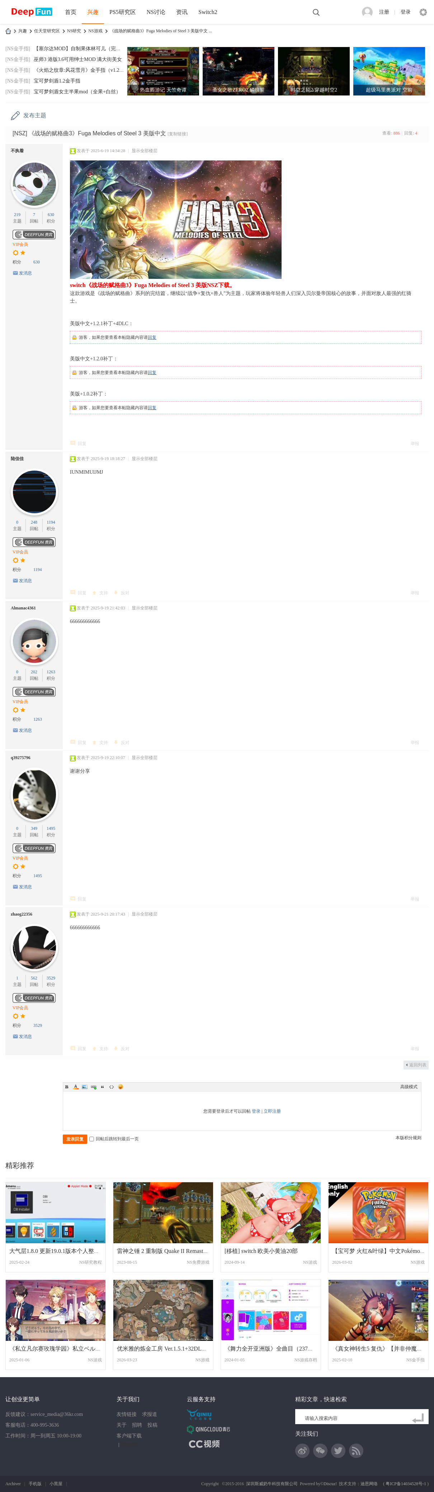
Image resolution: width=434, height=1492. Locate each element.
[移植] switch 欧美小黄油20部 (261, 1251)
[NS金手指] (17, 48)
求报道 (149, 1414)
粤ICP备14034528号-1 (406, 1483)
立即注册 (272, 1111)
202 (34, 671)
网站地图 (129, 1444)
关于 (122, 1425)
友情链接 (127, 1414)
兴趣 (93, 12)
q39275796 (20, 757)
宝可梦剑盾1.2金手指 (57, 81)
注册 (384, 12)
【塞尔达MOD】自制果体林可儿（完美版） (82, 48)
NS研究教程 (90, 1262)
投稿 (152, 1425)
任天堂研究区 (47, 30)
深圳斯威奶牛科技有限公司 (272, 1483)
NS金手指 (415, 1359)
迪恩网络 (369, 1483)
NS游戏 (95, 30)
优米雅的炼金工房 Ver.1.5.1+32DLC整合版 (169, 1349)
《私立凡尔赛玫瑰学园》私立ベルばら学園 (63, 1349)
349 (34, 828)
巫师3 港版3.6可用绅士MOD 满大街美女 (78, 59)
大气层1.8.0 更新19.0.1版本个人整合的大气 (63, 1251)
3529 (51, 978)
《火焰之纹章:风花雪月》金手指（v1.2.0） (81, 70)
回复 (152, 337)
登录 (406, 12)
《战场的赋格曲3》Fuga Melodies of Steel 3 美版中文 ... (161, 30)
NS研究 (74, 30)
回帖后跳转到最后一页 (114, 1138)
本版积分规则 (408, 1137)
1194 (51, 522)
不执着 (17, 150)
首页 (70, 12)
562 (34, 978)
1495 (51, 828)
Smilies (120, 1086)
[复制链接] (178, 133)
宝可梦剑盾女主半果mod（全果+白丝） (77, 91)
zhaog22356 (21, 914)
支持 (103, 592)
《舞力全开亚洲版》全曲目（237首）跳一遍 (280, 1349)
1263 (51, 671)
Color (75, 1086)
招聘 (137, 1425)
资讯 (182, 12)
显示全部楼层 (144, 150)
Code (111, 1086)
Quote (102, 1086)
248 (34, 522)
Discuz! (330, 1483)
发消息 (25, 273)
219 (17, 214)
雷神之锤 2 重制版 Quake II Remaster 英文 (169, 1251)
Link (93, 1086)
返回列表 (417, 1064)
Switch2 (207, 12)
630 (51, 214)
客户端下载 (129, 1436)
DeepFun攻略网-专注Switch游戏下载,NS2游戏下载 (8, 31)
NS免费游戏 (198, 1262)
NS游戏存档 (305, 1359)
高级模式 (409, 1086)
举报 (415, 443)
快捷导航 (423, 12)
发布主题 (34, 115)
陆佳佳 (17, 458)
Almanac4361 (23, 608)
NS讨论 (156, 12)
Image (84, 1086)
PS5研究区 (122, 12)
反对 (125, 592)
